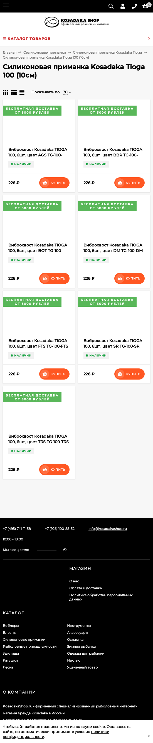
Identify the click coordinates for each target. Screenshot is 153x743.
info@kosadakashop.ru (107, 529)
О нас (74, 581)
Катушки (10, 660)
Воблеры (11, 626)
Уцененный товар (82, 667)
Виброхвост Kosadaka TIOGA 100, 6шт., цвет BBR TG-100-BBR (112, 155)
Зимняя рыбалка (81, 646)
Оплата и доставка (85, 588)
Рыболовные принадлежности (29, 646)
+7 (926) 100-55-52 (60, 529)
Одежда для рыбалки (85, 653)
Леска (8, 667)
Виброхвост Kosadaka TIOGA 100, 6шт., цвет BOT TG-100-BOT (37, 251)
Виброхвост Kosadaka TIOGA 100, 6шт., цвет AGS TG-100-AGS (37, 155)
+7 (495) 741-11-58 (17, 529)
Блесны (9, 632)
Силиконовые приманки (44, 52)
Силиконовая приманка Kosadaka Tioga (107, 52)
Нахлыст (74, 660)
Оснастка (75, 639)
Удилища (11, 653)
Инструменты (79, 626)
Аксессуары (77, 632)
